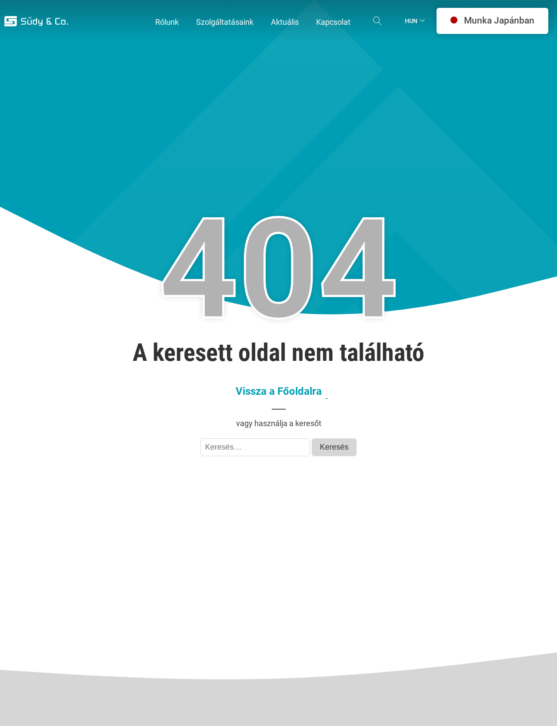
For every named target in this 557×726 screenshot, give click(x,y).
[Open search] (377, 21)
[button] (167, 22)
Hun (411, 20)
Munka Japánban (492, 20)
